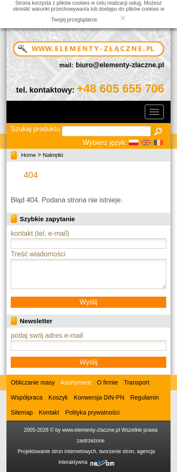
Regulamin (144, 397)
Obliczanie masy (33, 382)
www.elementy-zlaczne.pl (91, 430)
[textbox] (106, 131)
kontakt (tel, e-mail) (40, 233)
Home (28, 155)
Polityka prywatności (92, 412)
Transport (136, 382)
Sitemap (22, 412)
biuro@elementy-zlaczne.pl (120, 65)
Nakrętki (53, 155)
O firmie (107, 382)
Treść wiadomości (38, 254)
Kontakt (49, 412)
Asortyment (75, 382)
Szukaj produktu (35, 128)
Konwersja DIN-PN (99, 397)
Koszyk (58, 397)
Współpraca (27, 397)
